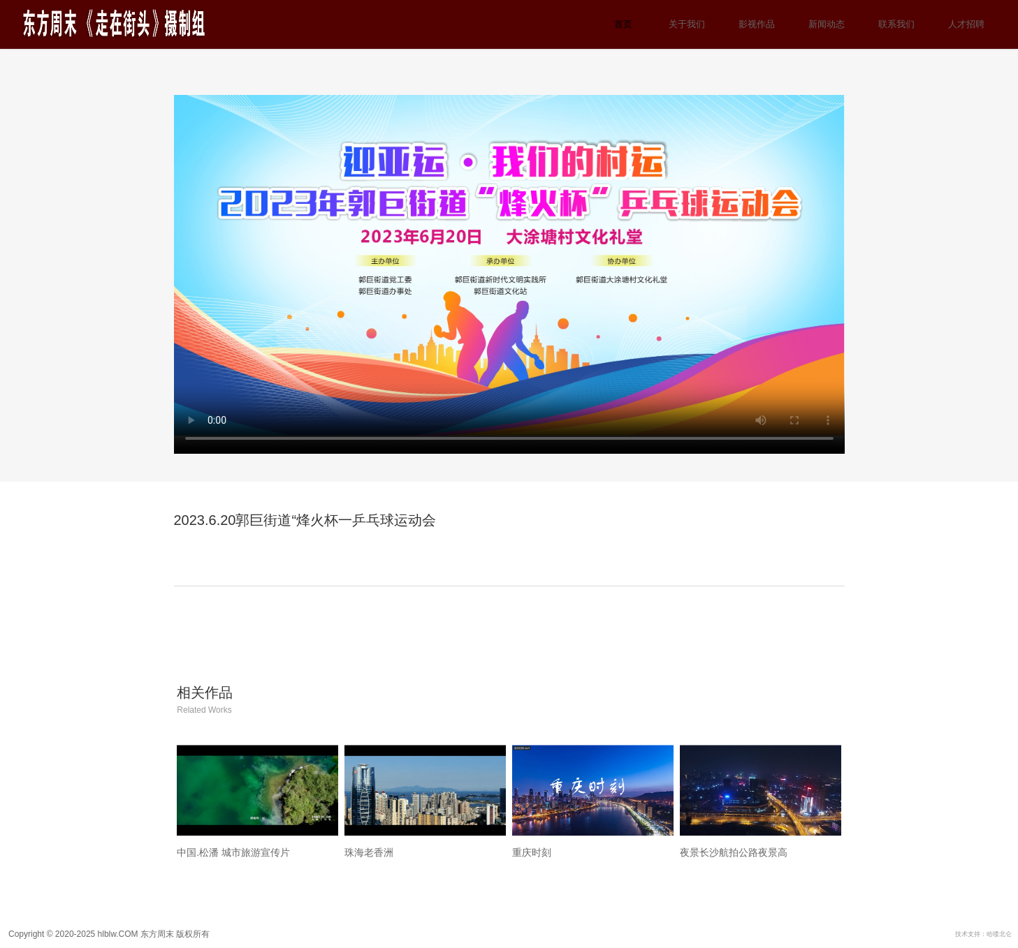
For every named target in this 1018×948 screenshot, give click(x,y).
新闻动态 (826, 24)
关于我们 (687, 24)
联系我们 (896, 24)
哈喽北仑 (999, 934)
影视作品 (757, 24)
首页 (623, 24)
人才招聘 (966, 24)
